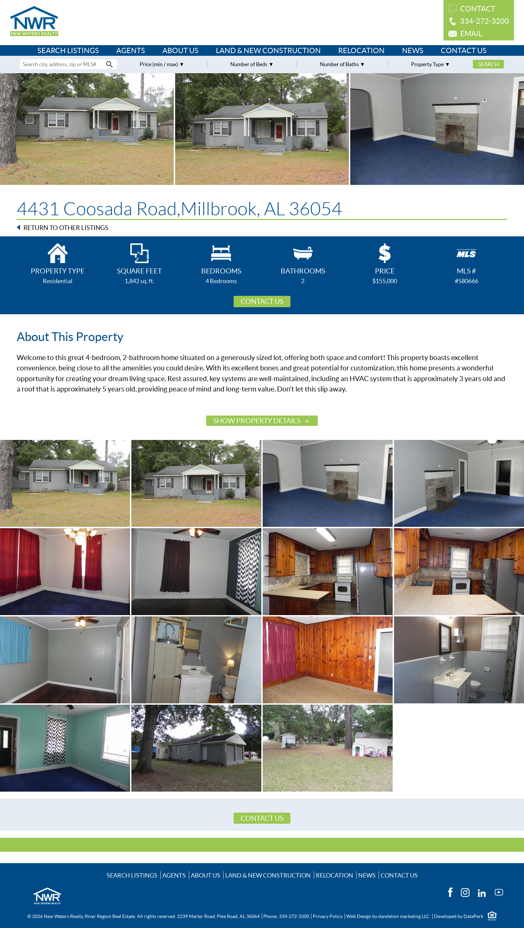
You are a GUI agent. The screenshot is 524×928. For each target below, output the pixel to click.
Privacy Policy (328, 916)
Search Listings (68, 50)
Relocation (361, 50)
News (412, 50)
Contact (477, 9)
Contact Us (464, 50)
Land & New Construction (268, 50)
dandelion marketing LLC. (404, 916)
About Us (180, 50)
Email (471, 33)
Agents (130, 50)
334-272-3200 (484, 21)
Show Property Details (256, 421)
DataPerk (473, 916)
